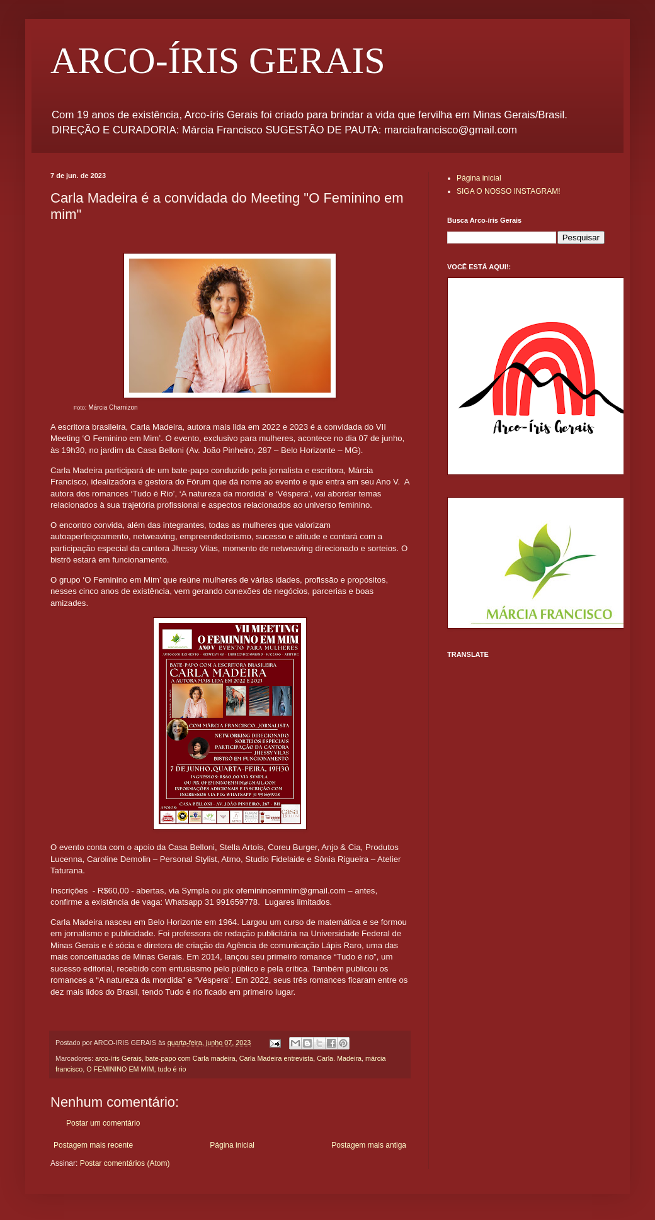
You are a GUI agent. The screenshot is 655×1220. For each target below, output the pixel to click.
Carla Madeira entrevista (276, 1058)
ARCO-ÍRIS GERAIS (217, 60)
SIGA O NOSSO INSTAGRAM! (508, 191)
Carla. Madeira (339, 1058)
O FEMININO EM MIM (120, 1069)
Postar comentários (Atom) (125, 1163)
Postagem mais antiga (368, 1145)
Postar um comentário (103, 1123)
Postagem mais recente (93, 1145)
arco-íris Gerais (118, 1058)
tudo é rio (172, 1069)
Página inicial (232, 1145)
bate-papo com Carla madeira (190, 1058)
